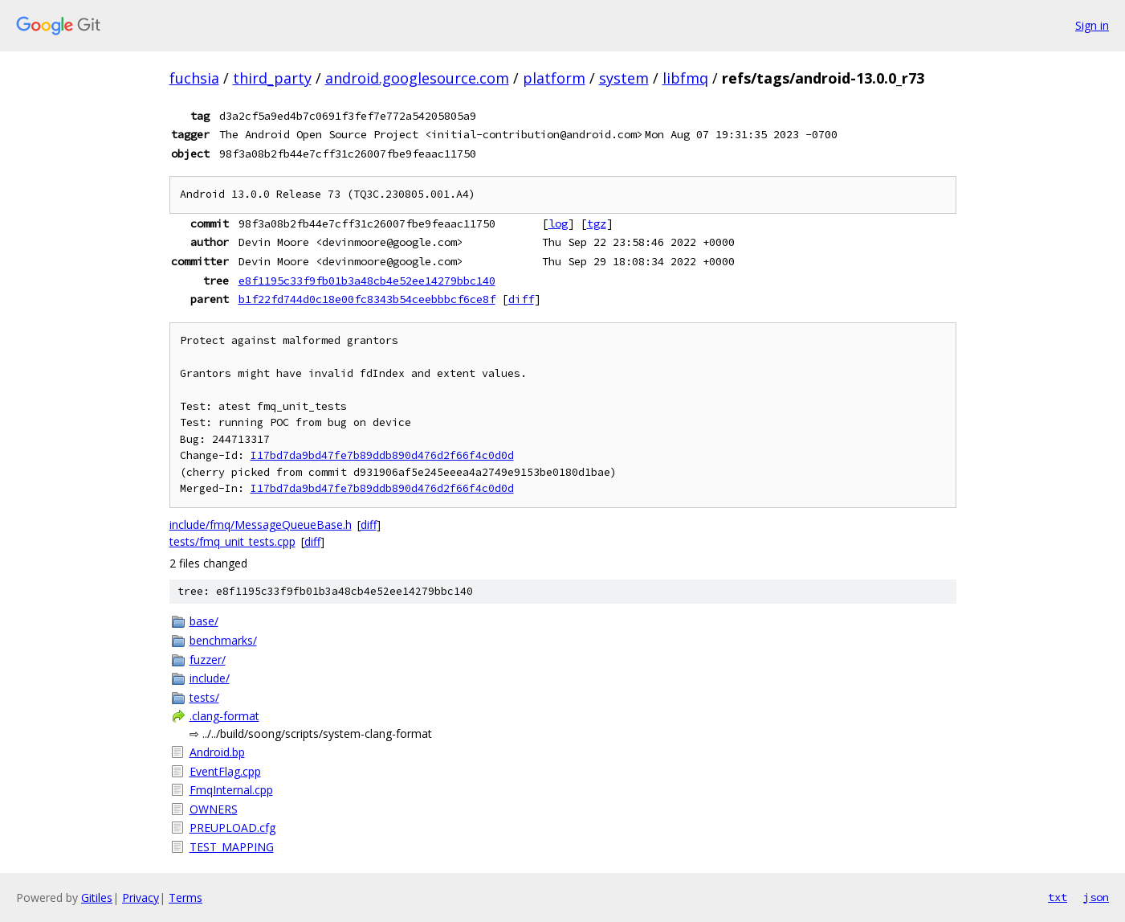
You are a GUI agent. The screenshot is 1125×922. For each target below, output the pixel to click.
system (624, 78)
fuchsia (194, 78)
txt (1057, 897)
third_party (272, 78)
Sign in (1092, 25)
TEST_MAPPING (232, 846)
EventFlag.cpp (225, 771)
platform (554, 78)
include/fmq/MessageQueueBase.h (260, 524)
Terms (185, 897)
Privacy (140, 897)
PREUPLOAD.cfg (232, 827)
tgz (596, 223)
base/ (204, 621)
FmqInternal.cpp (231, 789)
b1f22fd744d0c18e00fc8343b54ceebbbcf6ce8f (366, 299)
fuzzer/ (208, 659)
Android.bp (217, 752)
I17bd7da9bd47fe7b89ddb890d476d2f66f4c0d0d (382, 455)
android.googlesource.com (417, 78)
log (558, 223)
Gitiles (96, 897)
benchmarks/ (223, 640)
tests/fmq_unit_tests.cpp (232, 541)
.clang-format (224, 715)
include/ (210, 678)
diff (521, 299)
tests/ (204, 697)
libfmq (685, 78)
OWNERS (214, 809)
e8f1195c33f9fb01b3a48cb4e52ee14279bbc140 (366, 280)
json (1096, 897)
